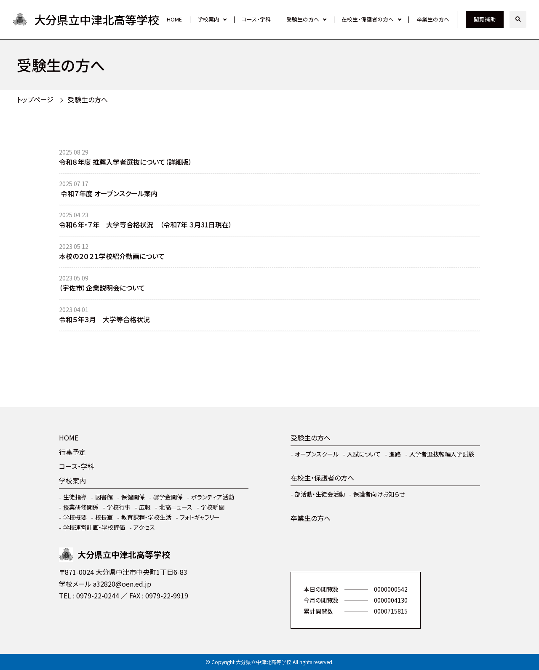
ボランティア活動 (212, 497)
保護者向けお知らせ (379, 494)
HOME (174, 19)
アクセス (144, 527)
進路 (395, 454)
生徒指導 (75, 497)
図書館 (104, 497)
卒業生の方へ (432, 19)
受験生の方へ (302, 19)
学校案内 (208, 19)
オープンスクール (317, 454)
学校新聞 (212, 507)
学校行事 (119, 507)
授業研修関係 (81, 507)
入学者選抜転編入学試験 (441, 454)
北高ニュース (175, 507)
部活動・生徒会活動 (320, 494)
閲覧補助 (485, 19)
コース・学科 (256, 19)
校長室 (104, 517)
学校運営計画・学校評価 (94, 527)
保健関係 (133, 497)
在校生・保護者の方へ (368, 19)
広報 (145, 507)
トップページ (35, 99)
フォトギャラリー (200, 517)
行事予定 (72, 452)
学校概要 (75, 517)
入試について (364, 454)
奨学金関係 (168, 497)
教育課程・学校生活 (146, 517)
